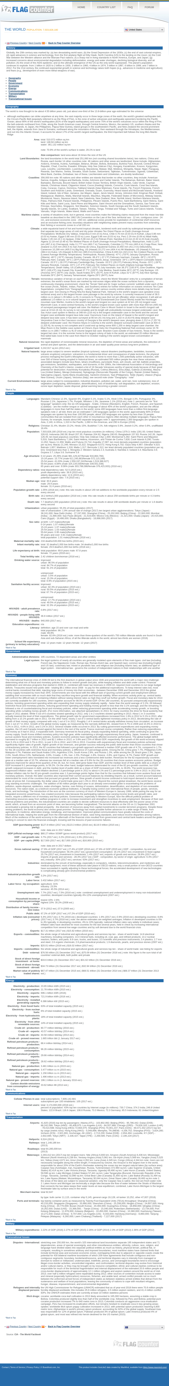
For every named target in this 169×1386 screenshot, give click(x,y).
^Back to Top (10, 390)
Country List (106, 7)
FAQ (130, 7)
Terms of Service (17, 1367)
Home (81, 7)
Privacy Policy (33, 1367)
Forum (149, 7)
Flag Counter (28, 9)
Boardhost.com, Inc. (51, 1367)
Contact (5, 1367)
